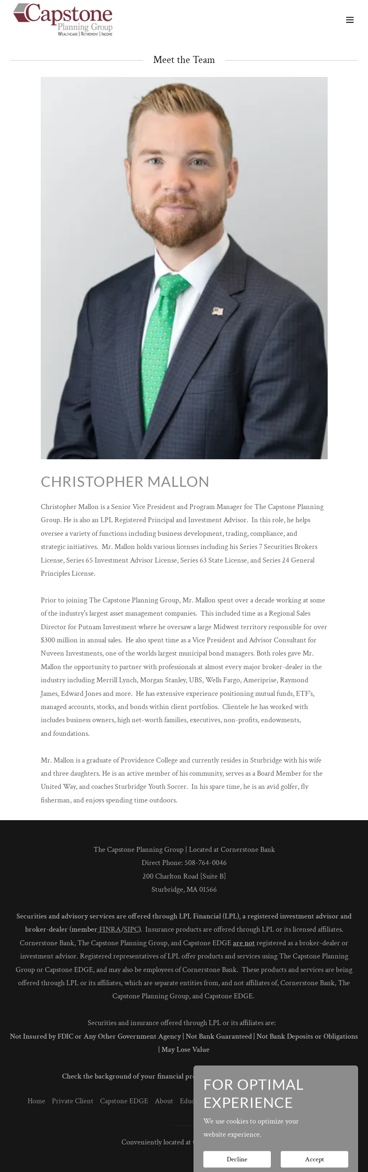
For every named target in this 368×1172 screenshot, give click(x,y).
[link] (62, 19)
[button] (350, 20)
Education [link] (195, 1101)
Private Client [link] (72, 1101)
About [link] (164, 1101)
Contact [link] (254, 1101)
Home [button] (36, 1101)
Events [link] (226, 1101)
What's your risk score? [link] (307, 1101)
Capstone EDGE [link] (124, 1101)
